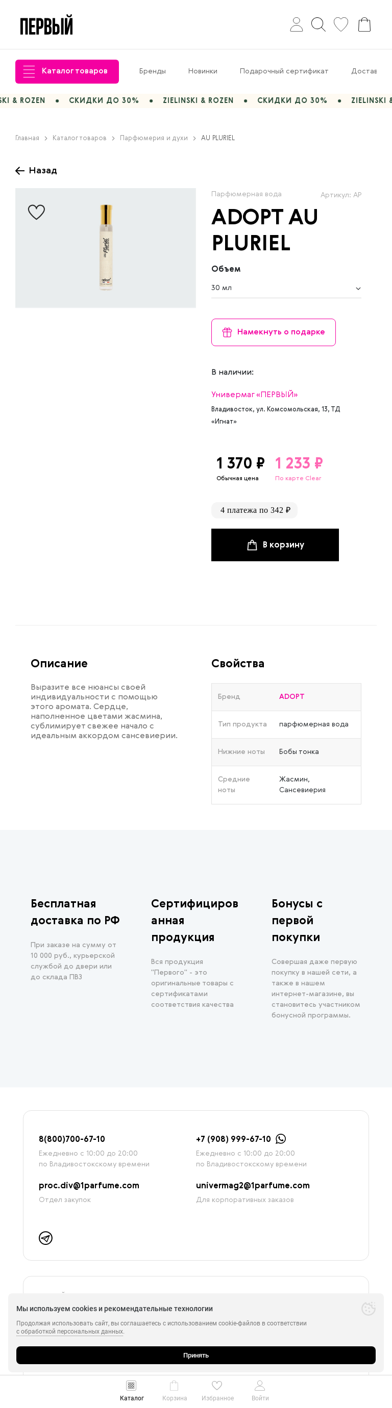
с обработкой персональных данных (69, 1331)
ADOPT (247, 218)
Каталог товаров (65, 71)
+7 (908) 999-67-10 (233, 1140)
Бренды (152, 71)
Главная (31, 138)
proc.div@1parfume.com (89, 1186)
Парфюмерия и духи (158, 138)
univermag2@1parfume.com (253, 1186)
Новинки (202, 71)
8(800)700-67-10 (72, 1140)
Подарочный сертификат (284, 71)
